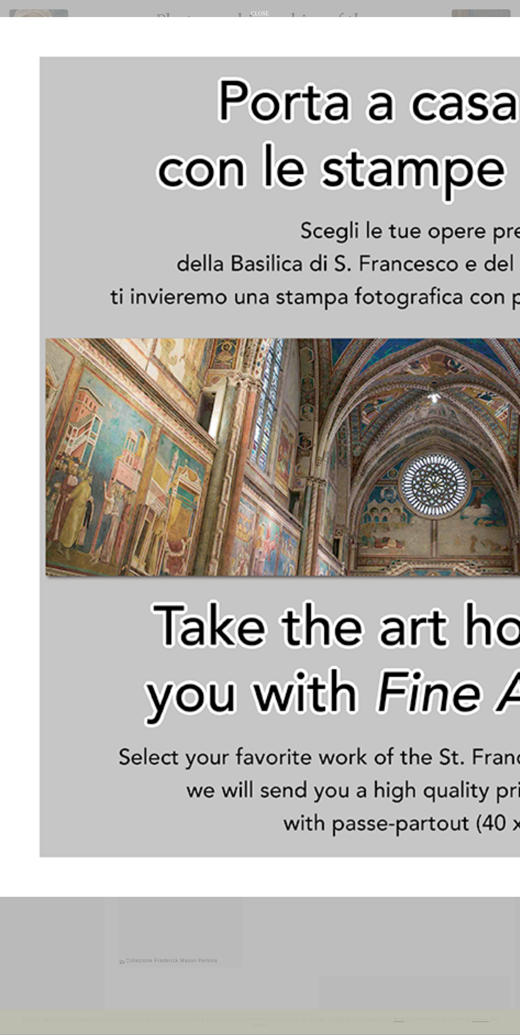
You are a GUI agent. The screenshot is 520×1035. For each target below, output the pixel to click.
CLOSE (260, 14)
